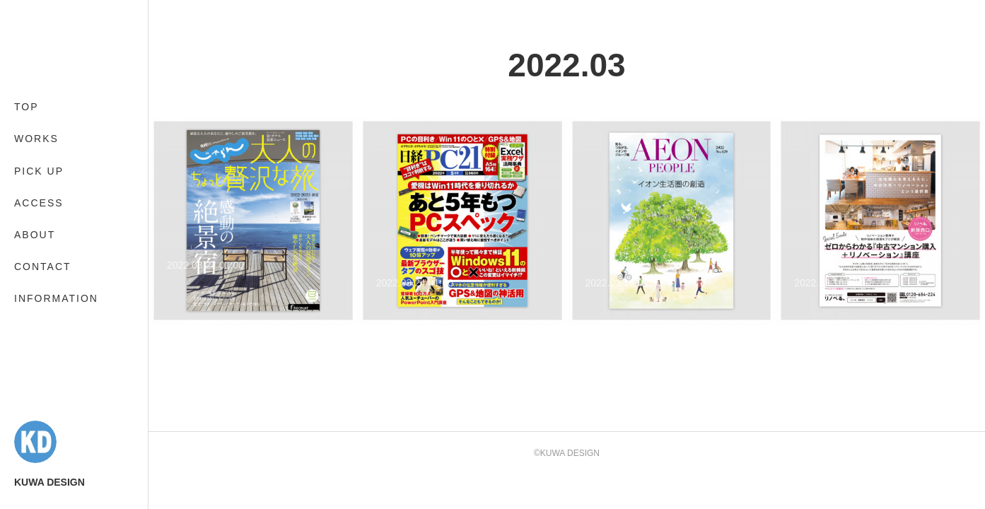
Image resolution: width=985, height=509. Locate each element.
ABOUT (34, 234)
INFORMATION (56, 298)
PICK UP (39, 171)
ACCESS (39, 203)
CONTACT (42, 266)
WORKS (36, 138)
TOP (26, 106)
